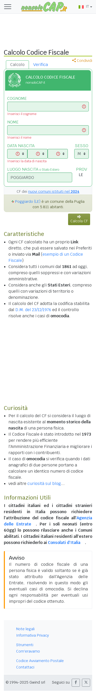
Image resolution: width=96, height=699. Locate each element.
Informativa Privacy (32, 635)
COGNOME (17, 98)
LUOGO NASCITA (33, 169)
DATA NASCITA (21, 145)
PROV (81, 169)
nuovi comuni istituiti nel (53, 191)
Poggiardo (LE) (27, 201)
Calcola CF (79, 219)
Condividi (82, 60)
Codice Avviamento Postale (40, 660)
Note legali (25, 629)
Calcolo (17, 64)
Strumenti (24, 645)
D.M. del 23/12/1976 (33, 309)
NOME (12, 122)
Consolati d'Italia (64, 542)
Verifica (40, 64)
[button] (76, 683)
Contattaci (25, 667)
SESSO (81, 145)
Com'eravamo (28, 651)
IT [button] (84, 6)
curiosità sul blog (44, 483)
